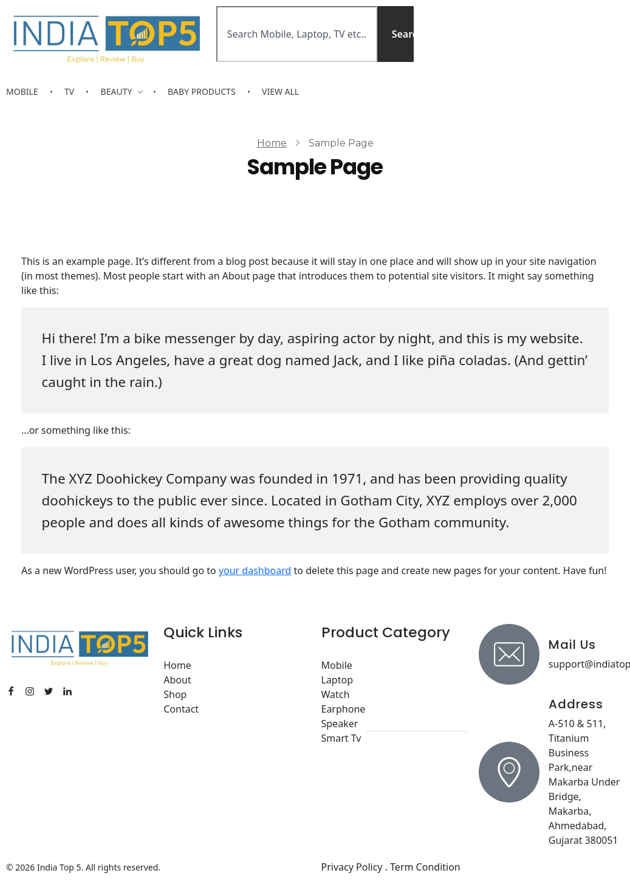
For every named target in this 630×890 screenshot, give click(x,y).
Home (272, 143)
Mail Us (572, 644)
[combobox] (296, 34)
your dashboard (255, 570)
